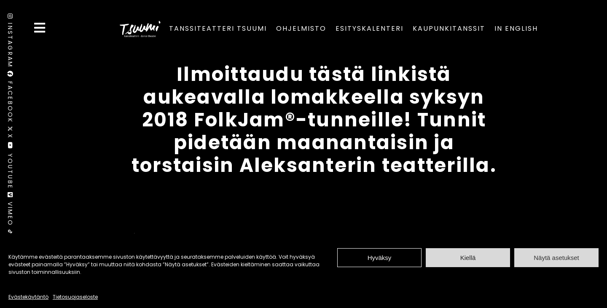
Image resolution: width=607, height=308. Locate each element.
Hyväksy (380, 257)
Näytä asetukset (556, 257)
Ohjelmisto (301, 28)
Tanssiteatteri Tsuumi (218, 28)
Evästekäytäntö (28, 296)
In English (516, 28)
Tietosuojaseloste (75, 296)
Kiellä (468, 257)
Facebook (10, 98)
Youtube (10, 167)
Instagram (10, 42)
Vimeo (10, 211)
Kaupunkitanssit (449, 28)
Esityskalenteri (369, 28)
